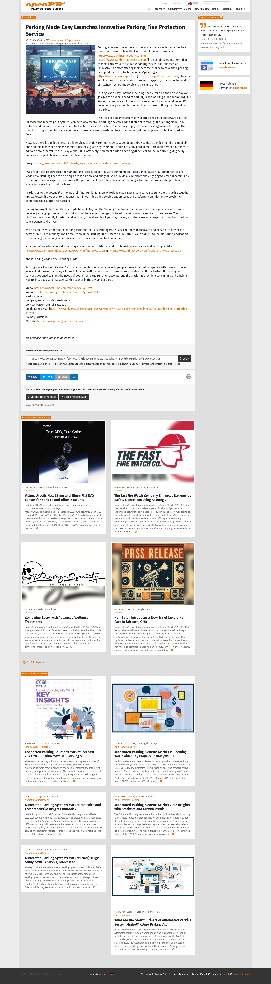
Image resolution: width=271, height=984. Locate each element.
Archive (216, 9)
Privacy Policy (162, 974)
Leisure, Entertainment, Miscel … (53, 487)
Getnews (49, 43)
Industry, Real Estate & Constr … (143, 796)
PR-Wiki (166, 3)
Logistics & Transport (48, 796)
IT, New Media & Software (49, 743)
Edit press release (74, 396)
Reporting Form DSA (222, 974)
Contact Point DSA (201, 974)
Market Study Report (124, 747)
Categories (159, 9)
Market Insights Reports (37, 800)
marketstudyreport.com (126, 915)
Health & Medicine (46, 609)
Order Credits (201, 9)
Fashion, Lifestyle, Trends (139, 609)
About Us (240, 9)
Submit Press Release (179, 9)
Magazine (228, 9)
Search (238, 3)
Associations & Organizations (66, 40)
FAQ (141, 974)
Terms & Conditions (180, 974)
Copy (184, 358)
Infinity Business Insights (37, 747)
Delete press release (42, 396)
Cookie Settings (242, 974)
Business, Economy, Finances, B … (143, 487)
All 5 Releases (32, 662)
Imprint (177, 3)
